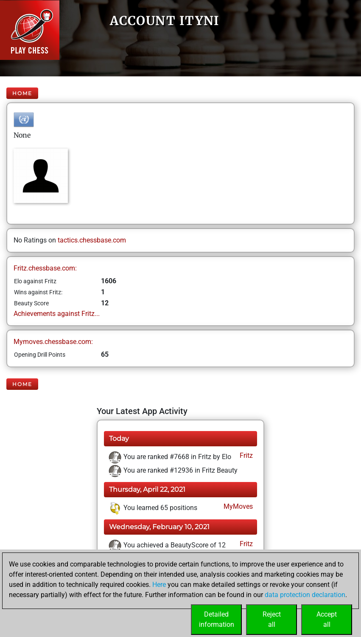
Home (22, 93)
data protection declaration (305, 595)
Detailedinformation (216, 619)
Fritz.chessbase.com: (45, 268)
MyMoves (237, 506)
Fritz (245, 455)
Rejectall (272, 619)
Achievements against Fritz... (57, 314)
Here (159, 585)
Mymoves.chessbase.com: (53, 342)
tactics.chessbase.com (92, 240)
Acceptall (326, 619)
